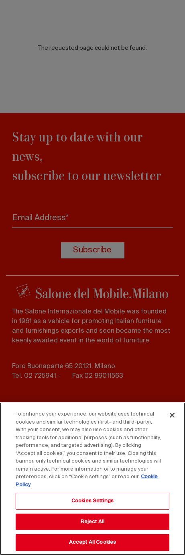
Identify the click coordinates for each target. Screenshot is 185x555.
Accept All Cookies (92, 542)
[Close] (172, 415)
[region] (92, 478)
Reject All (92, 521)
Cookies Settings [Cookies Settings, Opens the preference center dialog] (92, 501)
